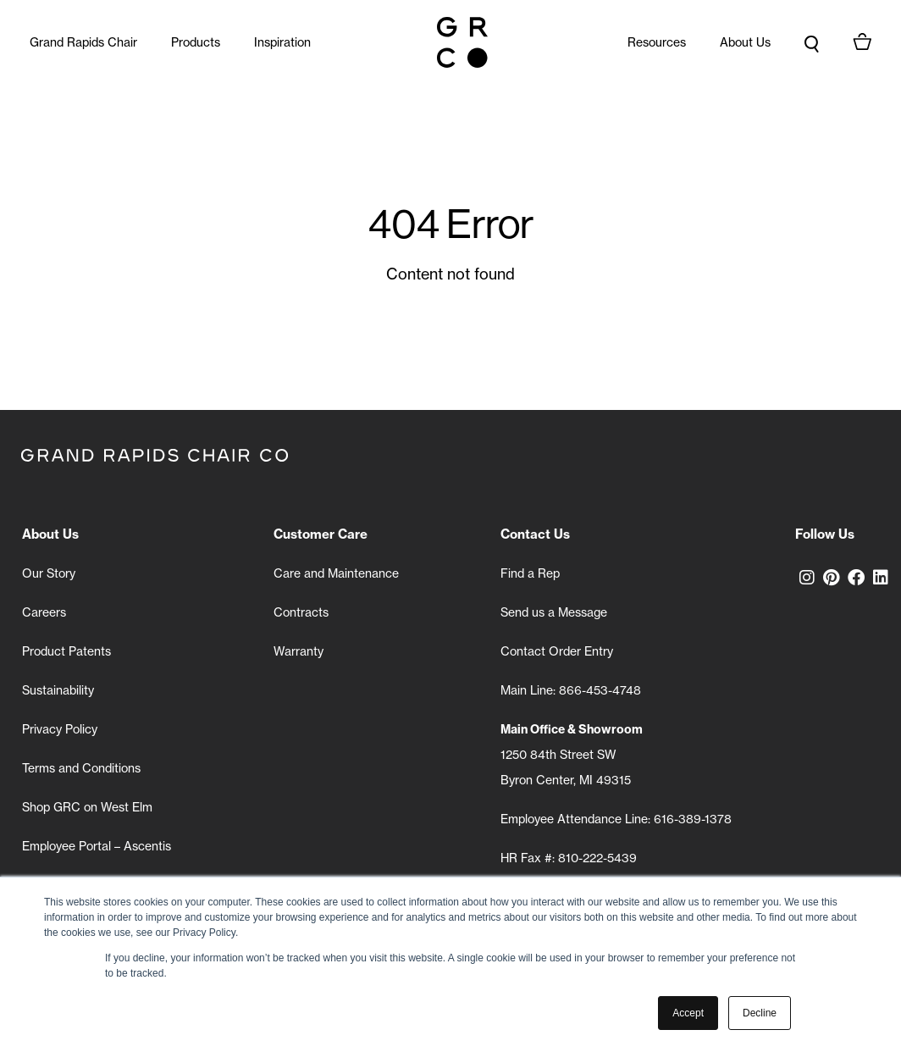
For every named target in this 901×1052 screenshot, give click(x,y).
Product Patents (66, 651)
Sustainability (58, 690)
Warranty (298, 651)
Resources (656, 42)
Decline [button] (760, 1013)
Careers (44, 612)
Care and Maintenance (336, 573)
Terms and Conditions (81, 768)
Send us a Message (553, 612)
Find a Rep (530, 573)
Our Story (48, 573)
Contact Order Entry (556, 651)
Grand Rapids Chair (83, 42)
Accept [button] (688, 1013)
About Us (745, 42)
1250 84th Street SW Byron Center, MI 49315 (571, 754)
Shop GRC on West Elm (87, 807)
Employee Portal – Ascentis (96, 846)
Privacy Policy (59, 729)
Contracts (301, 612)
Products (195, 42)
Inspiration (282, 42)
